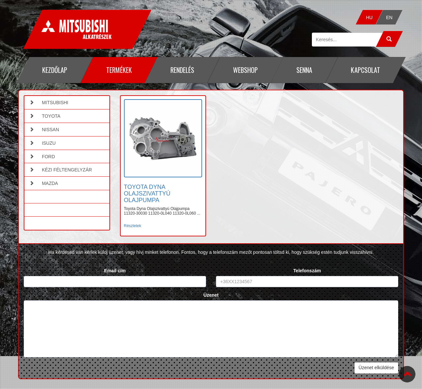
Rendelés (182, 70)
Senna (304, 70)
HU (369, 17)
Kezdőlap (54, 70)
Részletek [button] (132, 226)
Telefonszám (307, 270)
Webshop (245, 70)
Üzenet (211, 295)
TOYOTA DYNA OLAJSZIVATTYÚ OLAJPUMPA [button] (147, 193)
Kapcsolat (365, 70)
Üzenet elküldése (376, 367)
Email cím (115, 270)
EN (389, 17)
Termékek (119, 70)
